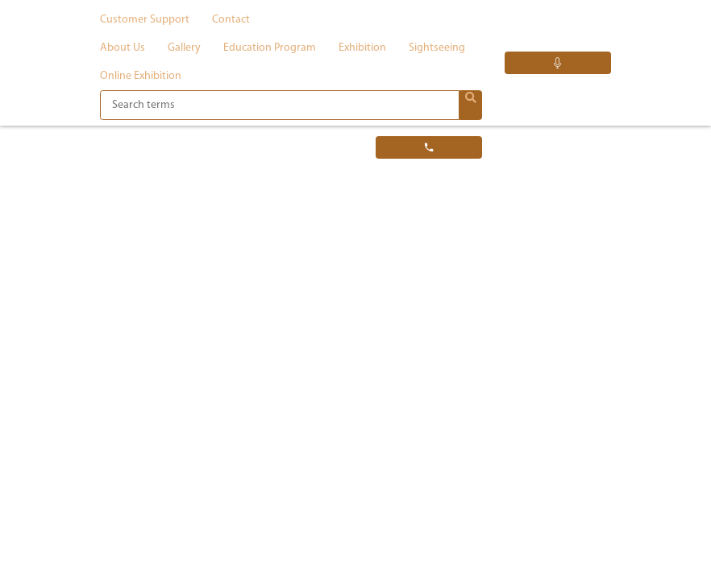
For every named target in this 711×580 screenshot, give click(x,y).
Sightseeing (437, 48)
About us (122, 48)
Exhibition (362, 48)
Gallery (184, 48)
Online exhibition (140, 76)
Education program (269, 48)
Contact (231, 20)
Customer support (144, 20)
